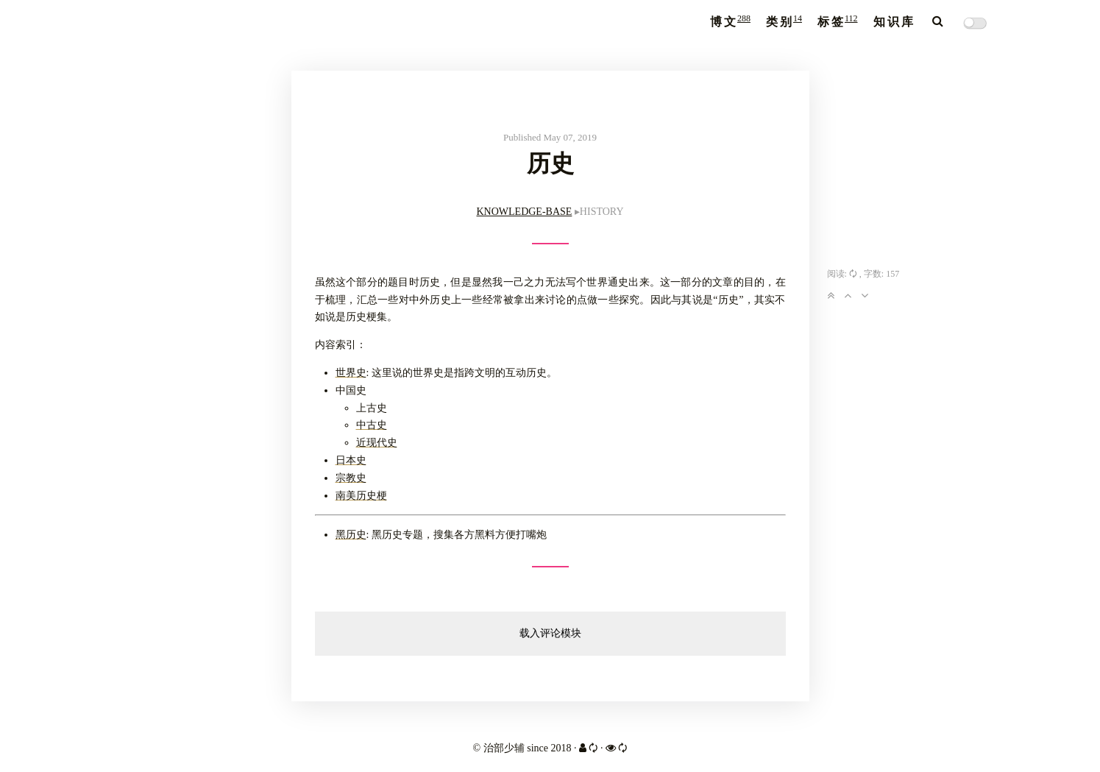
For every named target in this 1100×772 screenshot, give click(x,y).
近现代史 (376, 442)
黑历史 (351, 534)
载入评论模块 (550, 633)
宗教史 (351, 478)
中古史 (371, 425)
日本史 (351, 460)
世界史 (351, 372)
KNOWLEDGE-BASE (524, 211)
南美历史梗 (361, 495)
